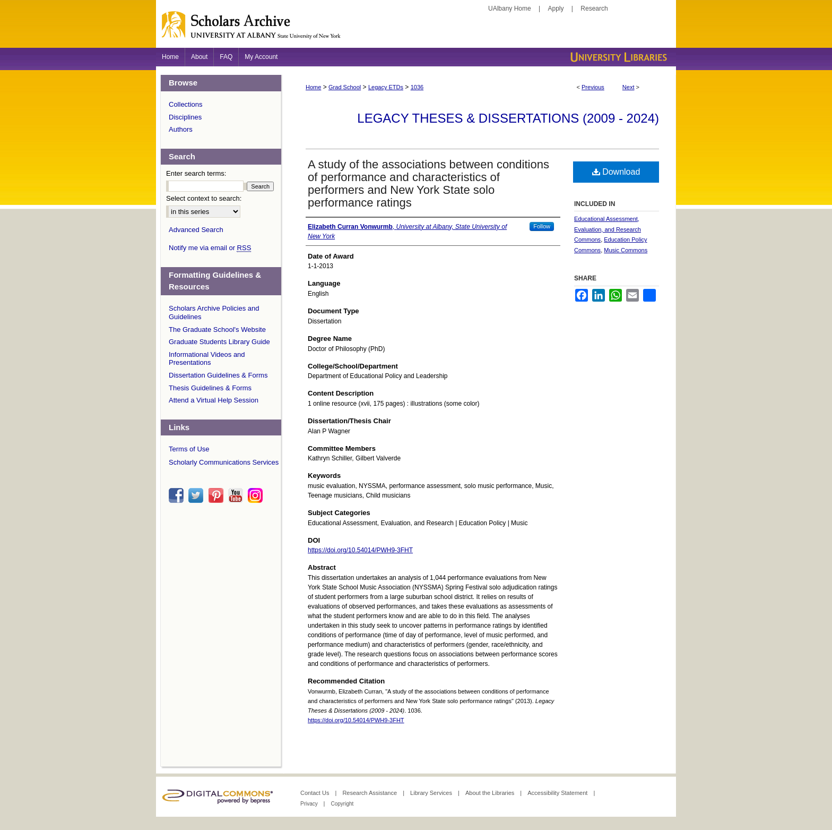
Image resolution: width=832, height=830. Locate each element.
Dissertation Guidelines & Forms (218, 375)
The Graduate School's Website (217, 329)
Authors (181, 129)
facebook (178, 495)
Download (616, 171)
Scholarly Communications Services (224, 462)
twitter (197, 495)
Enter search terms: (196, 173)
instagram (257, 495)
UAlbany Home (509, 8)
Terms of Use (189, 449)
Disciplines (185, 117)
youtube (237, 495)
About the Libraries (490, 793)
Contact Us (315, 793)
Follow (541, 226)
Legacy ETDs (385, 87)
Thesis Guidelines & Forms (210, 388)
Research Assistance (370, 793)
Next (628, 87)
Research (594, 8)
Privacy (309, 804)
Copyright (342, 804)
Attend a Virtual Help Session (213, 400)
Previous (593, 87)
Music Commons (625, 250)
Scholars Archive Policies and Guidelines (214, 312)
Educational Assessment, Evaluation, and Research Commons (607, 229)
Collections (186, 104)
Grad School (344, 87)
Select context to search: (203, 198)
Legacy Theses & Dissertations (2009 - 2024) (508, 118)
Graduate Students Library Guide (219, 342)
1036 (417, 87)
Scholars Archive (416, 29)
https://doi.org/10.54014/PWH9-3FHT (360, 550)
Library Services (432, 793)
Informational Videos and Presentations (207, 358)
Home (313, 87)
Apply (556, 8)
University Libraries (618, 57)
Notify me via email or (210, 248)
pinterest (218, 495)
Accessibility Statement (558, 793)
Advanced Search (196, 230)
